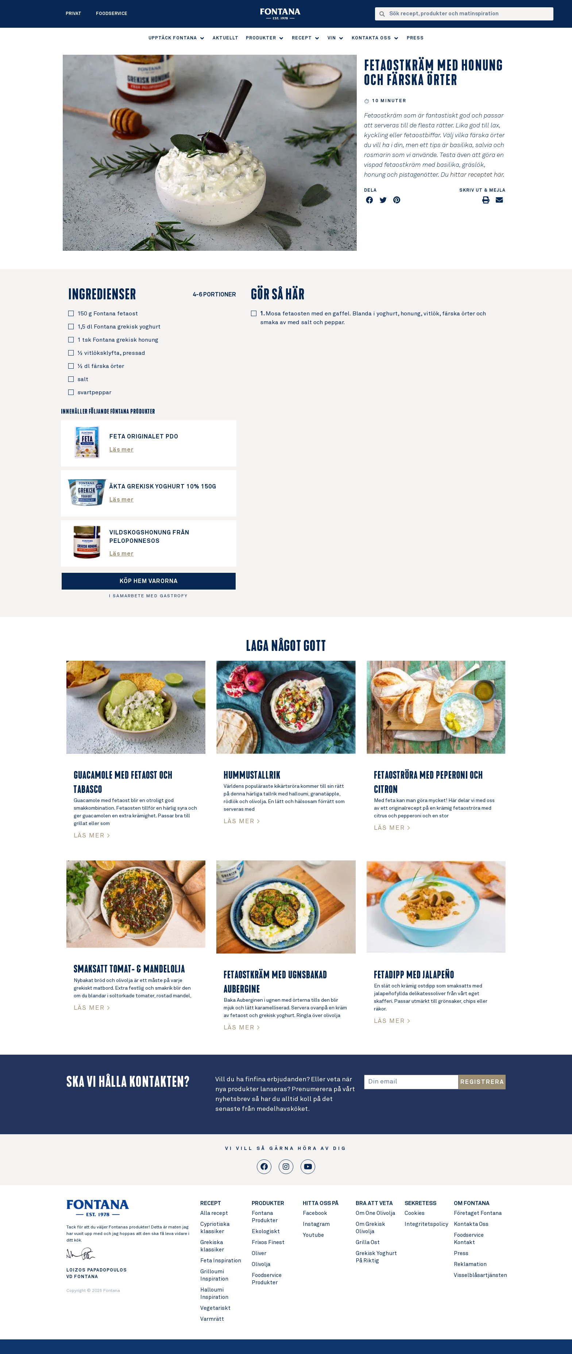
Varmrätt (212, 1319)
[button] (177, 38)
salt (82, 379)
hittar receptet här (476, 175)
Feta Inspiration (220, 1260)
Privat (73, 14)
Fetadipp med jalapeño (414, 975)
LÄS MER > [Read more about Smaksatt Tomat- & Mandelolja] (92, 1008)
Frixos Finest (268, 1242)
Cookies (415, 1213)
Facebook (315, 1213)
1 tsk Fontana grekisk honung (117, 340)
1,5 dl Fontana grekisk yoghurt (119, 327)
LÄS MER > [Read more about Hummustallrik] (242, 821)
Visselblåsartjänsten (479, 1275)
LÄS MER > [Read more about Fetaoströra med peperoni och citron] (392, 828)
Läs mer (121, 450)
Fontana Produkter (265, 1217)
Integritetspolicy (426, 1224)
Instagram (316, 1224)
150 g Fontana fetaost (107, 314)
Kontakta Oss (471, 1224)
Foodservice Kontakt (469, 1238)
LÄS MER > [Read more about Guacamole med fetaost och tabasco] (92, 836)
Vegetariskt (215, 1308)
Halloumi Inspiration (214, 1293)
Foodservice (111, 14)
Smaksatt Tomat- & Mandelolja (129, 969)
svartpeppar (94, 392)
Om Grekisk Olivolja (370, 1227)
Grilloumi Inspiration (214, 1275)
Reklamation (470, 1264)
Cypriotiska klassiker (214, 1227)
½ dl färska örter (100, 366)
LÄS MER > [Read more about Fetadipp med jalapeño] (392, 1021)
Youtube (313, 1235)
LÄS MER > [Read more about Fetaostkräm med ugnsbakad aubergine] (242, 1028)
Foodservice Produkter (267, 1279)
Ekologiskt (266, 1231)
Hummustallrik (252, 775)
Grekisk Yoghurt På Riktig (376, 1257)
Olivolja (261, 1264)
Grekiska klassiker (212, 1246)
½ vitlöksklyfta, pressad (111, 353)
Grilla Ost (368, 1242)
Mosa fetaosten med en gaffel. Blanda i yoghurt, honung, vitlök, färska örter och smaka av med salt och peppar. (373, 318)
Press (461, 1253)
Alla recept (214, 1213)
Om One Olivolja (375, 1213)
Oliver (259, 1253)
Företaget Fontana (478, 1213)
